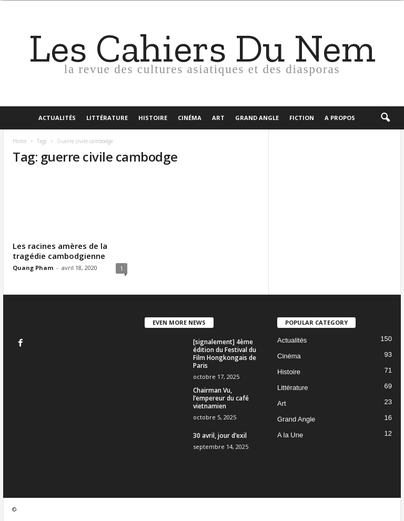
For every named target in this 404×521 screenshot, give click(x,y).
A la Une (290, 435)
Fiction (301, 118)
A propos (340, 118)
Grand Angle (257, 118)
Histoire (152, 118)
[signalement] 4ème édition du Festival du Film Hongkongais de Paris (224, 353)
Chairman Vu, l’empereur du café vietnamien (221, 398)
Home (20, 141)
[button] (385, 117)
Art (218, 118)
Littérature (107, 118)
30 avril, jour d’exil (220, 435)
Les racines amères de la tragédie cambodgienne (60, 251)
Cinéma (189, 118)
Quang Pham (33, 268)
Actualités (57, 118)
